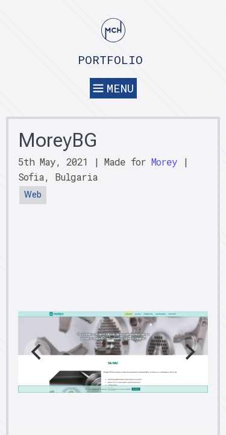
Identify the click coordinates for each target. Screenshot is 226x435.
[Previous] (37, 352)
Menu (113, 87)
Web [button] (33, 195)
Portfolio (110, 59)
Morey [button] (164, 161)
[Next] (188, 352)
